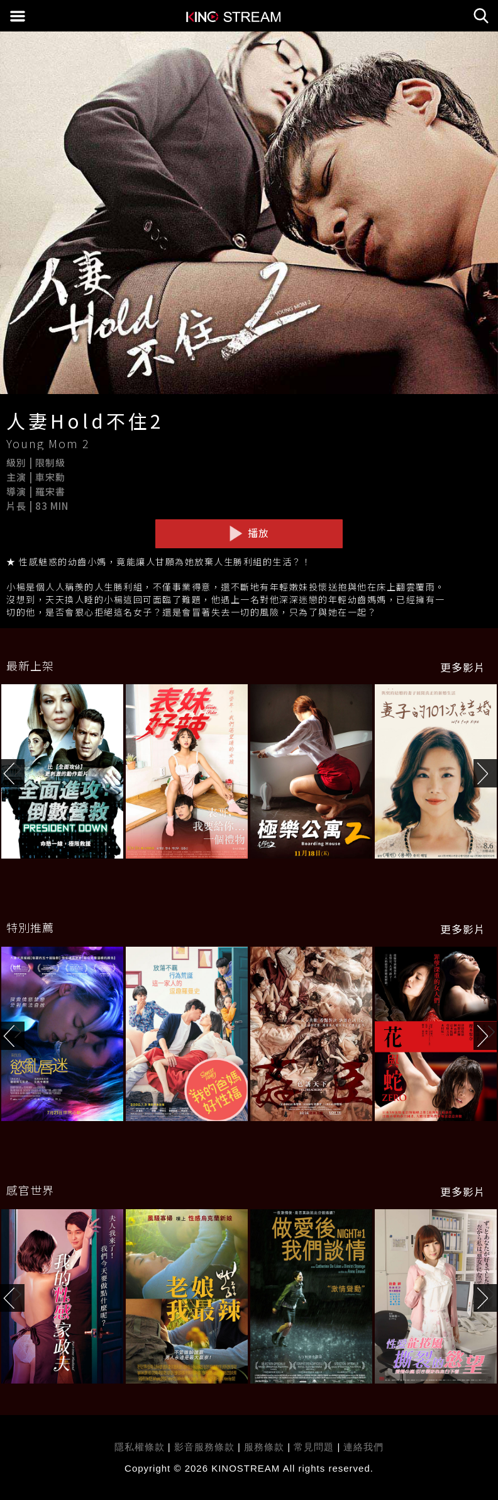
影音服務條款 (204, 1446)
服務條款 (265, 1446)
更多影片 (462, 667)
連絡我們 (363, 1446)
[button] (485, 773)
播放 (249, 533)
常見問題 (314, 1446)
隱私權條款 (139, 1446)
